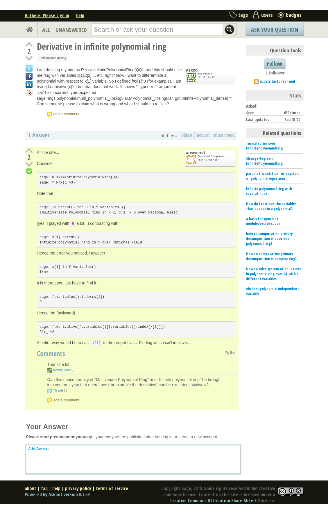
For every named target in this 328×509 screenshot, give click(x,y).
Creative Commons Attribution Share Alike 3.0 (214, 500)
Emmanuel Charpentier (211, 156)
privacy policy (78, 488)
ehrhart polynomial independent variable (272, 291)
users (267, 14)
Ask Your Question (274, 29)
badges (294, 14)
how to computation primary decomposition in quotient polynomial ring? (269, 238)
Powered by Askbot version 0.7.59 (57, 494)
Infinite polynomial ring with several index (269, 191)
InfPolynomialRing (54, 58)
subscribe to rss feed (277, 81)
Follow (274, 63)
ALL (46, 30)
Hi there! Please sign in (47, 15)
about (30, 488)
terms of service (112, 488)
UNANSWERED (71, 30)
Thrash (58, 390)
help (80, 15)
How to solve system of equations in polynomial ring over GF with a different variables (273, 273)
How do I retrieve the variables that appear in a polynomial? (271, 206)
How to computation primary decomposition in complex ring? (271, 256)
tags (243, 14)
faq (44, 488)
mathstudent (205, 73)
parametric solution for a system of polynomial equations (273, 176)
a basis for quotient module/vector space (263, 221)
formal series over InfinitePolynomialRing (264, 146)
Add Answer (39, 448)
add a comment (66, 114)
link (232, 353)
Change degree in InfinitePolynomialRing (264, 161)
